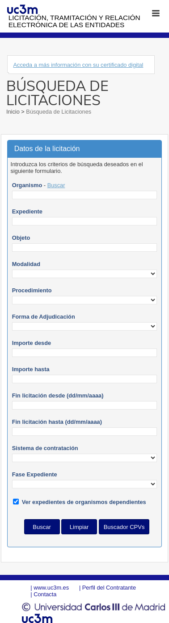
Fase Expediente (34, 474)
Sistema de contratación (45, 448)
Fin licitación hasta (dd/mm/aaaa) (57, 421)
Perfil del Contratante (109, 587)
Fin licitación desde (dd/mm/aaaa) (58, 395)
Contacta (45, 594)
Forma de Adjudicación (43, 316)
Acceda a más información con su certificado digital (78, 64)
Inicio (13, 111)
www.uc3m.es (51, 587)
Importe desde (31, 343)
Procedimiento (32, 290)
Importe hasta (31, 369)
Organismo (27, 185)
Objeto (21, 237)
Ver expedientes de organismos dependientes (84, 502)
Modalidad (26, 264)
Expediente (27, 211)
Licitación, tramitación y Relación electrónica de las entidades (74, 21)
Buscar (56, 185)
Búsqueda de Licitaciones (58, 111)
